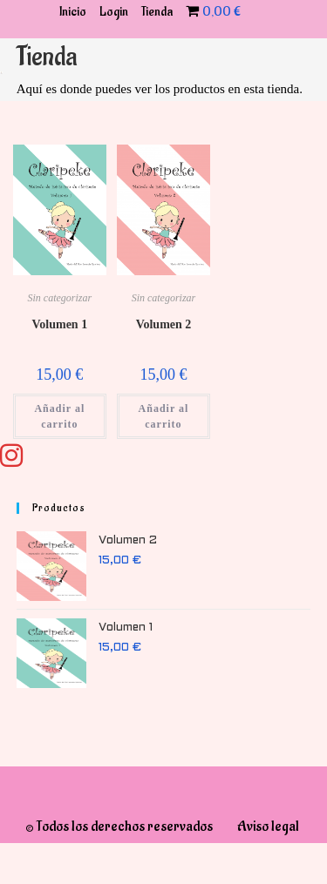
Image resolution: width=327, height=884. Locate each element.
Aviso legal (268, 826)
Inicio (72, 11)
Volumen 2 (164, 324)
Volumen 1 (59, 324)
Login (113, 11)
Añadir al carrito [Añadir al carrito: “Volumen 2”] (164, 416)
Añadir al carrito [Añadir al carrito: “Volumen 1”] (59, 416)
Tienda (157, 11)
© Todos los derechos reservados (119, 826)
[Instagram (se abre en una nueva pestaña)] (37, 455)
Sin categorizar (59, 298)
